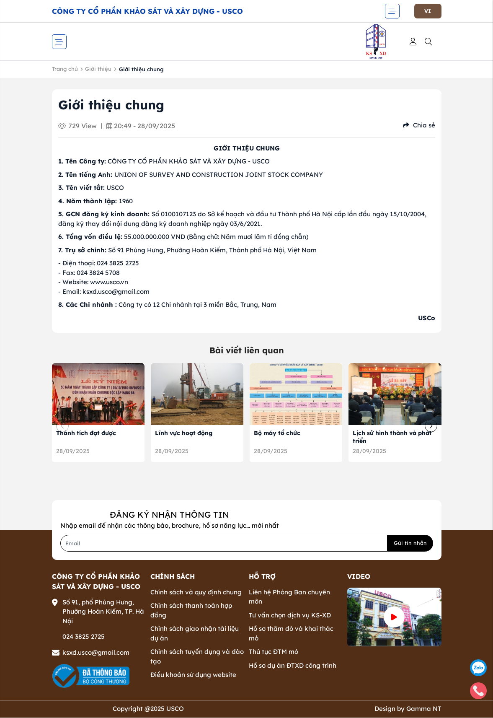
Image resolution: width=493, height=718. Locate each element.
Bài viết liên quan (246, 350)
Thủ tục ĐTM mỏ (273, 652)
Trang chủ (65, 68)
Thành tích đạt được (86, 433)
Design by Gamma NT (407, 709)
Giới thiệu (98, 68)
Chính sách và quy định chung (196, 592)
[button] (431, 426)
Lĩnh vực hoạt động (183, 433)
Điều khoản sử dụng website (193, 675)
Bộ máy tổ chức (277, 433)
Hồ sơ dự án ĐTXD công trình (292, 665)
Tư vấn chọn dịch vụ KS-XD (290, 615)
